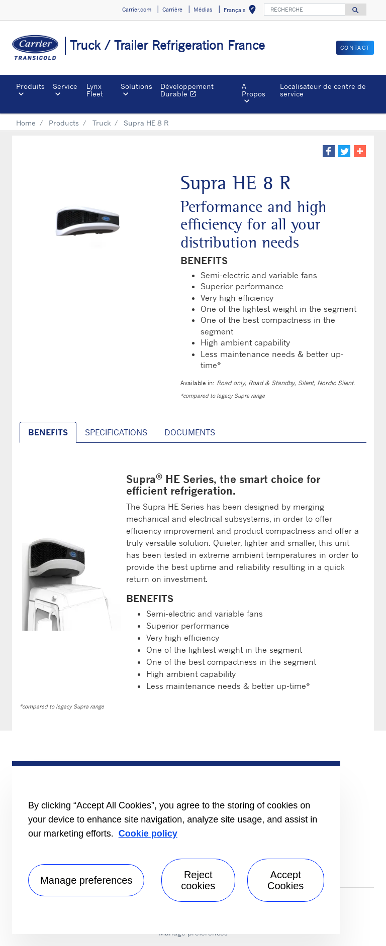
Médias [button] (203, 9)
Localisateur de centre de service (323, 89)
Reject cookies (198, 880)
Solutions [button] (136, 86)
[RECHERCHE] (304, 10)
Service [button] (65, 86)
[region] (176, 847)
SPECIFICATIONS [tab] (116, 432)
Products (64, 123)
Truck (101, 123)
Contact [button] (355, 47)
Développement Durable (199, 91)
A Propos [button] (253, 89)
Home (26, 123)
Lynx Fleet (94, 89)
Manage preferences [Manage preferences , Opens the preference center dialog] (86, 880)
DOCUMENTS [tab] (189, 432)
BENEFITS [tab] (48, 432)
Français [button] (242, 11)
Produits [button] (30, 86)
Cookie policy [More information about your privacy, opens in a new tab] (148, 834)
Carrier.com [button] (136, 9)
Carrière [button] (172, 9)
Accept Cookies (285, 880)
